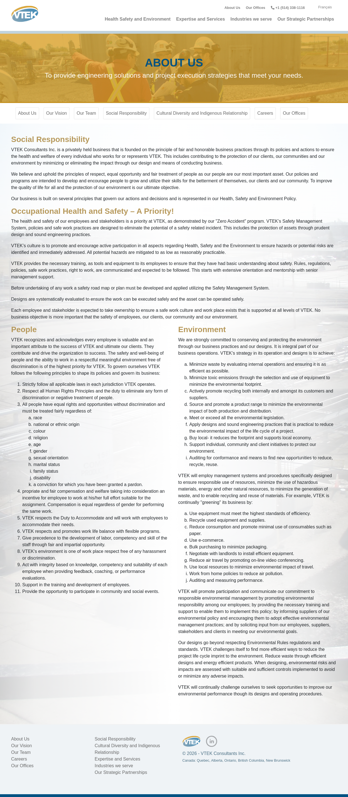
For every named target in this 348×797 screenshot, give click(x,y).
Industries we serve (251, 19)
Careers (265, 113)
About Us (232, 8)
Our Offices (255, 8)
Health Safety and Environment (138, 19)
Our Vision (56, 113)
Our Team (86, 113)
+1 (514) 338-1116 (288, 8)
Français (325, 7)
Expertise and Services (200, 19)
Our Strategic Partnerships (305, 19)
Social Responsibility (126, 113)
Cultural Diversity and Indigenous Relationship (201, 113)
